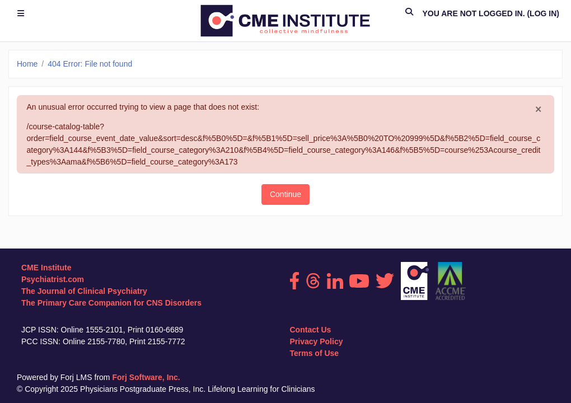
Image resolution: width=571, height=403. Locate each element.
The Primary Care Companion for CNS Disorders (111, 302)
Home (27, 63)
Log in (543, 13)
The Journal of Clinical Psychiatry (84, 291)
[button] (409, 13)
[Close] (538, 109)
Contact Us (310, 329)
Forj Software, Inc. (146, 377)
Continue (285, 194)
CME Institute (46, 267)
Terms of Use (314, 353)
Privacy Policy (316, 341)
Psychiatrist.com (52, 279)
